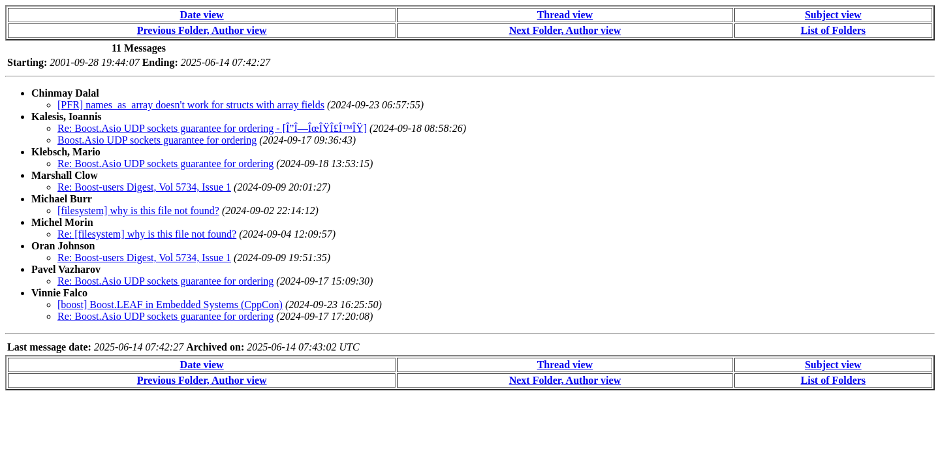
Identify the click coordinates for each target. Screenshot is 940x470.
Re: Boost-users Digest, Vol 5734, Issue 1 (144, 187)
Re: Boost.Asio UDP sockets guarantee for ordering (165, 163)
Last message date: (49, 346)
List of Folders (833, 30)
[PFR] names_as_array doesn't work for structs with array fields (190, 104)
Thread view (565, 14)
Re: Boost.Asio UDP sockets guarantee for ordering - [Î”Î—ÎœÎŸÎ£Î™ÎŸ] (212, 128)
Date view (202, 14)
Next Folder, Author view (565, 30)
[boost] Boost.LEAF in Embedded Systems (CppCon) (170, 304)
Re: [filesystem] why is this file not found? (146, 234)
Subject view (833, 14)
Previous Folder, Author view (202, 30)
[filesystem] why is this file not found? (138, 210)
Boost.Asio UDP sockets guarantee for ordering (157, 140)
